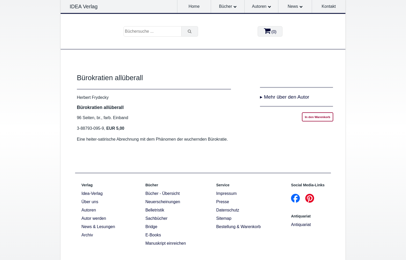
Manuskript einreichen (165, 243)
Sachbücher (156, 218)
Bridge (151, 226)
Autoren (259, 6)
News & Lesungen (98, 226)
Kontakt (329, 6)
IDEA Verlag (84, 6)
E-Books (153, 235)
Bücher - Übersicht (162, 193)
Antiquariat (301, 224)
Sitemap (223, 218)
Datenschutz (227, 210)
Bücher (225, 6)
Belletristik (154, 210)
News (293, 6)
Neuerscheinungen (162, 202)
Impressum (226, 193)
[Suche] (190, 31)
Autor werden (94, 218)
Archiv (87, 235)
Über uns (90, 202)
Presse (222, 202)
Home (194, 6)
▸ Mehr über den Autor (284, 97)
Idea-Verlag (92, 193)
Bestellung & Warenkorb (238, 226)
